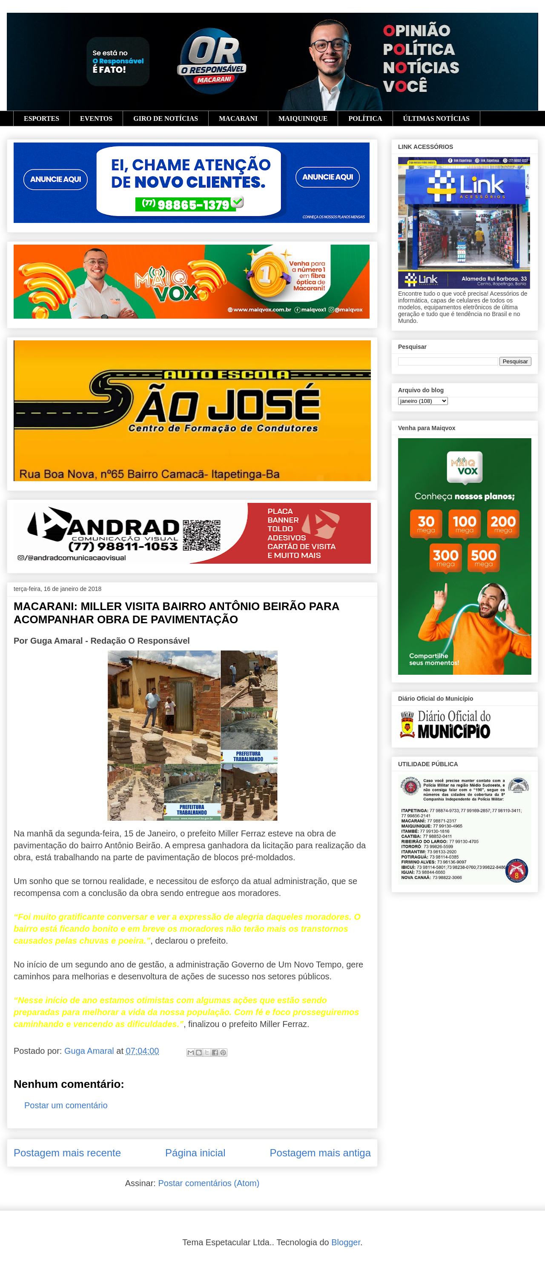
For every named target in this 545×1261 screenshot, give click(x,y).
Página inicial (195, 1152)
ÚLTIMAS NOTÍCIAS (436, 118)
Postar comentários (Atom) (208, 1183)
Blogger (345, 1242)
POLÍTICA (365, 118)
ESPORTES (41, 118)
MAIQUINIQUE (303, 118)
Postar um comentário (66, 1105)
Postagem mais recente (67, 1152)
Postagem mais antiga (320, 1152)
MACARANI (238, 118)
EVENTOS (96, 118)
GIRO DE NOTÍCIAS (165, 118)
